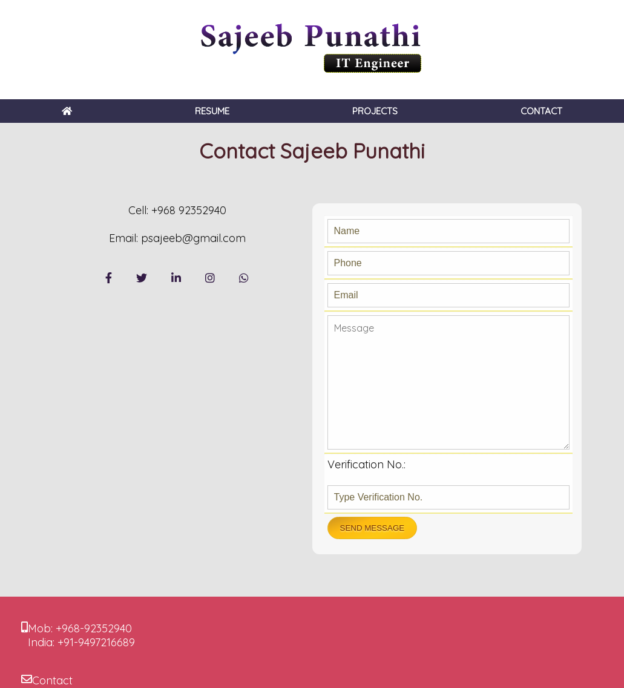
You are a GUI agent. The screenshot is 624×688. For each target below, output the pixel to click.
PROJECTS (375, 111)
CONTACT (541, 111)
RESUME (212, 111)
